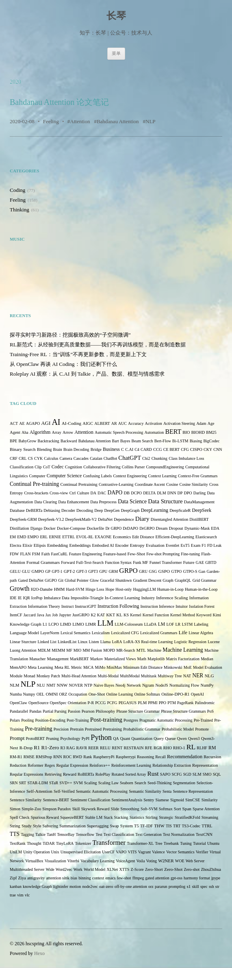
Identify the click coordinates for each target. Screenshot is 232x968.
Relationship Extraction (171, 765)
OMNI (52, 694)
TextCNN (204, 834)
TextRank (18, 843)
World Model (94, 869)
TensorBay (65, 834)
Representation (205, 765)
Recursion (212, 757)
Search (140, 783)
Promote (202, 729)
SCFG (177, 774)
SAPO (165, 774)
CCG (157, 449)
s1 (188, 886)
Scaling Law (108, 783)
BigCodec (211, 441)
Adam (201, 423)
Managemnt (58, 658)
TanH (51, 834)
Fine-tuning (190, 554)
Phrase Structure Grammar (138, 711)
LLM (105, 623)
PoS (210, 711)
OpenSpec (58, 702)
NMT (50, 685)
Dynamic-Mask (197, 528)
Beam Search (142, 441)
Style (37, 826)
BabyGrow (28, 441)
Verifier (202, 852)
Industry (148, 598)
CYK (38, 458)
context (98, 878)
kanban (16, 886)
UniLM (16, 852)
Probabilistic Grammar (141, 729)
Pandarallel (19, 711)
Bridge (96, 449)
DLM (161, 493)
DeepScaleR (180, 510)
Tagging (27, 834)
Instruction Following (118, 606)
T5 (136, 826)
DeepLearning (154, 510)
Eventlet (172, 545)
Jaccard (30, 615)
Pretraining (112, 729)
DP (180, 493)
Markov (96, 659)
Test (98, 834)
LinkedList (67, 642)
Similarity (210, 800)
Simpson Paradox (56, 809)
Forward (68, 562)
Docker (49, 528)
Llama (105, 642)
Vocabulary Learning (97, 861)
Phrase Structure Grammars (183, 711)
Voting (151, 861)
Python (101, 737)
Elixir (27, 545)
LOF (170, 624)
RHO (167, 748)
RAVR (81, 748)
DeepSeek (202, 510)
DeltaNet (105, 519)
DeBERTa (34, 510)
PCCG (100, 702)
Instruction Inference (157, 606)
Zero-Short (154, 869)
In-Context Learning (122, 598)
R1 (37, 747)
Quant (125, 738)
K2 (93, 615)
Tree (159, 843)
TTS (15, 834)
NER (197, 675)
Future (189, 562)
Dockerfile (95, 528)
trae (13, 895)
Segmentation (184, 783)
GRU (143, 571)
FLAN (25, 554)
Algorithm (40, 432)
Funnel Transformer (166, 562)
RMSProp (44, 757)
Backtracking (48, 441)
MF (69, 650)
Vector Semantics (180, 852)
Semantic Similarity (145, 791)
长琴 (116, 16)
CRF (13, 458)
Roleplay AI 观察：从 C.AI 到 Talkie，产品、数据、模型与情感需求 (87, 374)
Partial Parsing (55, 711)
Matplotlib (156, 659)
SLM (197, 774)
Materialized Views (120, 659)
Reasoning (145, 757)
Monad (29, 676)
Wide (50, 869)
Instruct (67, 606)
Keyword (203, 615)
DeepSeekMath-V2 (81, 519)
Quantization (141, 738)
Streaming (210, 817)
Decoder (68, 510)
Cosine (172, 484)
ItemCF (16, 615)
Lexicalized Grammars (158, 633)
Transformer (109, 842)
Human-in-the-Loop (201, 589)
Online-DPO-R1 (175, 694)
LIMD (65, 624)
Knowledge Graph (25, 624)
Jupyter (65, 615)
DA (93, 493)
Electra (15, 545)
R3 (62, 748)
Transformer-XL (140, 843)
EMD (21, 537)
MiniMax (114, 667)
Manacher (37, 659)
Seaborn (126, 783)
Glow (94, 580)
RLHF (202, 748)
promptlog (177, 886)
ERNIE (55, 537)
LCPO (53, 624)
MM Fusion (92, 650)
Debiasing (51, 510)
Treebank (171, 843)
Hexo (39, 953)
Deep (98, 510)
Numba (16, 694)
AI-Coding (71, 423)
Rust (153, 773)
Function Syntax (118, 562)
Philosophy (105, 711)
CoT (46, 467)
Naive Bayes (103, 685)
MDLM (44, 650)
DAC (102, 493)
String (15, 826)
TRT (176, 826)
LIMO (78, 624)
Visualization (55, 861)
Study (27, 826)
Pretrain (77, 729)
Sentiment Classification (90, 800)
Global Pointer (77, 580)
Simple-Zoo (31, 809)
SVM (78, 783)
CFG (185, 449)
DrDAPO (130, 528)
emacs (110, 878)
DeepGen (112, 510)
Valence (158, 852)
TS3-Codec (191, 826)
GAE (199, 562)
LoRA (117, 642)
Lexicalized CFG (125, 633)
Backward (69, 441)
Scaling (90, 783)
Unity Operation (36, 852)
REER (93, 748)
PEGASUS (128, 702)
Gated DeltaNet (30, 580)
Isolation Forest (202, 606)
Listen (94, 642)
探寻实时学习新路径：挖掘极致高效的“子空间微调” (70, 335)
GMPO (38, 571)
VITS (132, 852)
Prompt (17, 738)
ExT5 (184, 545)
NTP (88, 685)
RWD (77, 757)
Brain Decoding (76, 449)
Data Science (132, 501)
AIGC (87, 423)
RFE (148, 748)
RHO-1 (179, 748)
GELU (15, 571)
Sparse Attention (206, 809)
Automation (154, 432)
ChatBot (110, 458)
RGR (158, 748)
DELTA (149, 493)
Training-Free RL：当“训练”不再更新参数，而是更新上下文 (78, 354)
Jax (48, 615)
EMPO (33, 537)
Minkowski (173, 667)
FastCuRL (59, 554)
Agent (15, 432)
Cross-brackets (36, 493)
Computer (37, 476)
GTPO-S (190, 571)
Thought (34, 843)
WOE (179, 861)
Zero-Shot (173, 869)
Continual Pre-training (34, 484)
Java (40, 615)
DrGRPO (146, 528)
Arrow (68, 432)
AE (21, 423)
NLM (15, 685)
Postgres (131, 720)
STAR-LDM (38, 783)
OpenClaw (18, 702)
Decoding (84, 510)
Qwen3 (194, 738)
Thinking (19, 210)
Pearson (88, 711)
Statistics (137, 817)
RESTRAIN (133, 748)
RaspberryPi (103, 757)
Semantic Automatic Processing (102, 791)
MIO (77, 650)
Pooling (27, 720)
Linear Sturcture (23, 642)
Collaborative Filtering (101, 467)
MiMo (100, 667)
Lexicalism (101, 633)
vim (20, 895)
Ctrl (72, 493)
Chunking (159, 458)
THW (159, 825)
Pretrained (93, 729)
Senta (167, 791)
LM (161, 624)
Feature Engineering (85, 554)
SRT (22, 783)
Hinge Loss (94, 589)
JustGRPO (80, 615)
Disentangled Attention (170, 519)
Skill (76, 809)
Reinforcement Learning (131, 765)
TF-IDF (146, 826)
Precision (61, 729)
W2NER (165, 860)
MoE (188, 667)
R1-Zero (50, 747)
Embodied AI (103, 545)
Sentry (148, 800)
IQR (26, 598)
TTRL (207, 826)
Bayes (125, 441)
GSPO (164, 571)
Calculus (51, 458)
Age (211, 423)
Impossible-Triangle (87, 598)
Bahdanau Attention (118, 121)
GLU (26, 571)
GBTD (210, 562)
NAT (187, 676)
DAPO (114, 492)
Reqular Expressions (26, 774)
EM (13, 537)
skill (195, 886)
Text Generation (148, 834)
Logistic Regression (190, 642)
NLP (150, 121)
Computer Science (64, 476)
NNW (62, 685)
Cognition (73, 467)
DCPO (136, 493)
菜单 (116, 53)
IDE (13, 598)
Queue (170, 738)
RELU (105, 748)
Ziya (22, 878)
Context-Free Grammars (197, 476)
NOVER (75, 685)
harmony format (197, 878)
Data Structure (165, 501)
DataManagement (199, 502)
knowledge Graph (37, 886)
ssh (211, 886)
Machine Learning (183, 650)
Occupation (77, 694)
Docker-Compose (71, 528)
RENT (117, 748)
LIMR (90, 624)
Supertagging (97, 826)
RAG (70, 748)
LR (178, 624)
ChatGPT (129, 458)
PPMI (152, 702)
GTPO (176, 571)
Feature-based (114, 554)
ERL (44, 537)
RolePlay (103, 774)
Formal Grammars (43, 562)
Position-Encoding (50, 720)
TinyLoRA (65, 843)
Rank (87, 757)
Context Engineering (130, 476)
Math (141, 659)
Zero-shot (191, 869)
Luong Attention (23, 650)
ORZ (63, 694)
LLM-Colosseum (129, 624)
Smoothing (129, 809)
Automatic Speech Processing (119, 432)
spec (204, 886)
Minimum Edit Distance (143, 667)
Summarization (72, 826)
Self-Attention (39, 791)
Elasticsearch (206, 537)
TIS (169, 826)
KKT (110, 615)
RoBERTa (86, 774)
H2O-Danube (42, 589)
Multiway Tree (170, 676)
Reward (69, 774)
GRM (113, 571)
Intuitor (182, 606)
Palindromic (205, 702)
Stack (108, 817)
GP (47, 571)
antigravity (36, 878)
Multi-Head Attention (78, 676)
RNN (57, 757)
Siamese (162, 800)
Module (16, 676)
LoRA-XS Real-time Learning (148, 642)
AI (56, 422)
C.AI (129, 449)
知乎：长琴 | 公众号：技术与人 (116, 33)
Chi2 (146, 458)
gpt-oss (176, 878)
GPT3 (93, 571)
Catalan (96, 458)
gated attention (157, 878)
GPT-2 (69, 571)
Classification (21, 467)
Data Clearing (45, 502)
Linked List (46, 642)
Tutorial (199, 843)
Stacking (121, 817)
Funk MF (140, 562)
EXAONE (103, 537)
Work (78, 869)
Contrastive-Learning (116, 484)
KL (119, 614)
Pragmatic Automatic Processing (166, 720)
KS (126, 615)
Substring (50, 826)
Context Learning (162, 476)
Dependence (124, 519)
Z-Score (137, 869)
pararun (161, 886)
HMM (59, 589)
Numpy (29, 694)
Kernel (135, 615)
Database (17, 510)
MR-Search (125, 650)
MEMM (58, 650)
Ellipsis (40, 545)
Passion (74, 711)
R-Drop (26, 748)
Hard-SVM (75, 589)
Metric (76, 667)
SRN (13, 783)
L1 (45, 624)
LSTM (187, 624)
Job (55, 615)
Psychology (70, 738)
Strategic (166, 817)
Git (60, 580)
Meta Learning (40, 667)
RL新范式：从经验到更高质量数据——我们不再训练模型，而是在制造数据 (98, 345)
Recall (160, 757)
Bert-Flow (162, 441)
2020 (15, 82)
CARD (146, 449)
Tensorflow (85, 834)
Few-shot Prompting (163, 554)
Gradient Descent (147, 580)
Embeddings (80, 545)
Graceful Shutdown (116, 580)
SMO (207, 774)
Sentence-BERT (56, 800)
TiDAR (49, 843)
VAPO (121, 852)
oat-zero (106, 886)
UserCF (108, 852)
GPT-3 (81, 571)
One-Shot (97, 694)
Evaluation (155, 545)
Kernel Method (182, 615)
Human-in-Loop (170, 589)
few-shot (124, 878)
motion (75, 886)
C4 (136, 449)
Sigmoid (177, 800)
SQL (217, 774)
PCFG (112, 702)
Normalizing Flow (184, 685)
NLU (41, 685)
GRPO (128, 570)
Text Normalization (179, 834)
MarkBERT (79, 659)
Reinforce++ (99, 765)
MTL (141, 650)
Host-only (123, 589)
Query (159, 738)
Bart (115, 441)
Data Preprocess (103, 502)
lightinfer (60, 886)
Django (36, 528)
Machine (154, 650)
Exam (195, 545)
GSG (153, 571)
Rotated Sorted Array (128, 774)
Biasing (196, 441)
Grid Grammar (205, 580)
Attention (80, 121)
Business (111, 449)
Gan (202, 571)
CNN (217, 449)
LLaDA (150, 624)
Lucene (213, 642)
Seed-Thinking (159, 783)
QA (116, 738)
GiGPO (51, 580)
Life (183, 632)
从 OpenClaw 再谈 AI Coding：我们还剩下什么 (63, 364)
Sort (177, 809)
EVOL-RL (84, 537)
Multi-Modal (108, 676)
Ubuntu (213, 843)
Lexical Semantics (76, 633)
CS (30, 458)
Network (134, 685)
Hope (109, 589)
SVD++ (65, 783)
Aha (25, 432)
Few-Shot (136, 553)
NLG (209, 675)
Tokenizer (83, 843)
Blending (44, 449)
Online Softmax (147, 694)
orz (151, 886)
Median (207, 659)
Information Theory (44, 606)
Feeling (51, 121)
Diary (142, 518)
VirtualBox (34, 861)
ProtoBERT (35, 738)
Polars (15, 720)
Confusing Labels (97, 476)
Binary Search (23, 449)
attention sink (57, 878)
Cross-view (59, 493)
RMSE (29, 757)
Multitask (148, 676)
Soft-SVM (149, 809)
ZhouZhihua (211, 869)
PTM (171, 702)
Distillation (19, 528)
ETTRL (68, 537)
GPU (103, 571)
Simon (15, 809)
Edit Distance (143, 537)
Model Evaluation (207, 667)
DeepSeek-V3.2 (51, 519)
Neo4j (120, 685)
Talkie (40, 834)
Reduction (18, 765)
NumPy (207, 685)
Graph (168, 580)
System (126, 826)
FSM (36, 554)
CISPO (196, 449)
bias (74, 878)
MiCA (88, 667)
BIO (186, 432)
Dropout (176, 528)
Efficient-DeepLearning (175, 537)
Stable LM (94, 817)
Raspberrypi (126, 757)
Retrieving (53, 774)
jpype (215, 878)
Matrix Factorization (182, 659)
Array (56, 432)
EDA (215, 528)
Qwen (182, 738)
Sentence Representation (193, 791)
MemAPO (18, 667)
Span (186, 808)
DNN (171, 493)
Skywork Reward (95, 809)
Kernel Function (156, 615)
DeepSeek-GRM (23, 519)
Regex (50, 765)
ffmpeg (138, 878)
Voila (140, 861)
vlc (27, 895)
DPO (188, 493)
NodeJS (161, 685)
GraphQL (183, 580)
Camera (66, 458)
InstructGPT (85, 606)
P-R (91, 702)
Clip (38, 467)
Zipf (13, 878)
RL (191, 747)
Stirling (151, 817)
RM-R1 (16, 757)
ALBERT (102, 423)
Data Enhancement (73, 502)
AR (114, 423)
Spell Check (20, 817)
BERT (173, 431)
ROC (67, 757)
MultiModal (129, 676)
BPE (13, 441)
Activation (153, 423)
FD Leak (214, 545)
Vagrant (144, 852)
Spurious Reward (45, 817)
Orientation (77, 702)
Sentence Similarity (26, 800)
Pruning (52, 738)
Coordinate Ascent (150, 484)
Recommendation (184, 756)
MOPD (109, 650)
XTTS (124, 869)
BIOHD (198, 432)
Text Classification (119, 834)
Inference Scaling (172, 597)
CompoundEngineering (165, 467)
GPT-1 (57, 571)
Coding (17, 190)
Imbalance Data (56, 598)
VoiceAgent (125, 861)
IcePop (37, 598)
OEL (40, 694)
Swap (114, 826)
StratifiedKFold (187, 817)
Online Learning (119, 694)
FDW (14, 554)
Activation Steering (179, 423)
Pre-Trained (203, 720)
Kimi (216, 615)
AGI (45, 423)
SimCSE (192, 800)
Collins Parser (133, 467)
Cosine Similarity (193, 484)
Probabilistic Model (178, 729)
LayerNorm (49, 633)
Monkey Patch (48, 676)
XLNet (112, 869)
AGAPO (33, 423)
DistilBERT (198, 519)
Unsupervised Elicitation (81, 852)
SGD (187, 774)
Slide (115, 809)
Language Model (24, 633)
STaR (53, 783)
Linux (83, 642)
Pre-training (38, 728)
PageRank (185, 702)
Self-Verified (64, 791)
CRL (22, 458)
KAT (101, 615)
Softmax (166, 809)
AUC (122, 423)
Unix (55, 852)
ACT (14, 423)
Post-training (106, 719)
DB (127, 493)
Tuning (186, 843)
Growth (20, 588)
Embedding (57, 545)
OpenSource (38, 702)
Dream (162, 528)
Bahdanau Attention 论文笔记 (59, 102)
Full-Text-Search (90, 562)
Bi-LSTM (180, 441)
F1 (204, 545)
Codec (58, 467)
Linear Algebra (201, 633)
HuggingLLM (144, 589)
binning (84, 878)
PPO (162, 702)
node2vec (90, 886)
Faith (45, 554)
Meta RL (62, 667)
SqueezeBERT (72, 817)
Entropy (137, 545)
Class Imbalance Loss (186, 458)
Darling (199, 493)
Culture (83, 493)
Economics (122, 537)
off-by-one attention (131, 886)
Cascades (81, 458)
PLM (142, 702)
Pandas (35, 711)
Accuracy (135, 423)
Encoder (121, 545)
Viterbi (73, 861)
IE (20, 598)
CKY (208, 449)
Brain (57, 449)
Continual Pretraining (78, 484)
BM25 (211, 432)
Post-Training (78, 720)
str (217, 886)
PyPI (85, 738)
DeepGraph (130, 510)
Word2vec (64, 869)
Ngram (148, 685)
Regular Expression (72, 765)
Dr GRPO (113, 528)
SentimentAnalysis (127, 800)
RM (212, 747)
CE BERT (171, 449)
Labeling (201, 624)
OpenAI (197, 694)
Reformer (35, 765)
